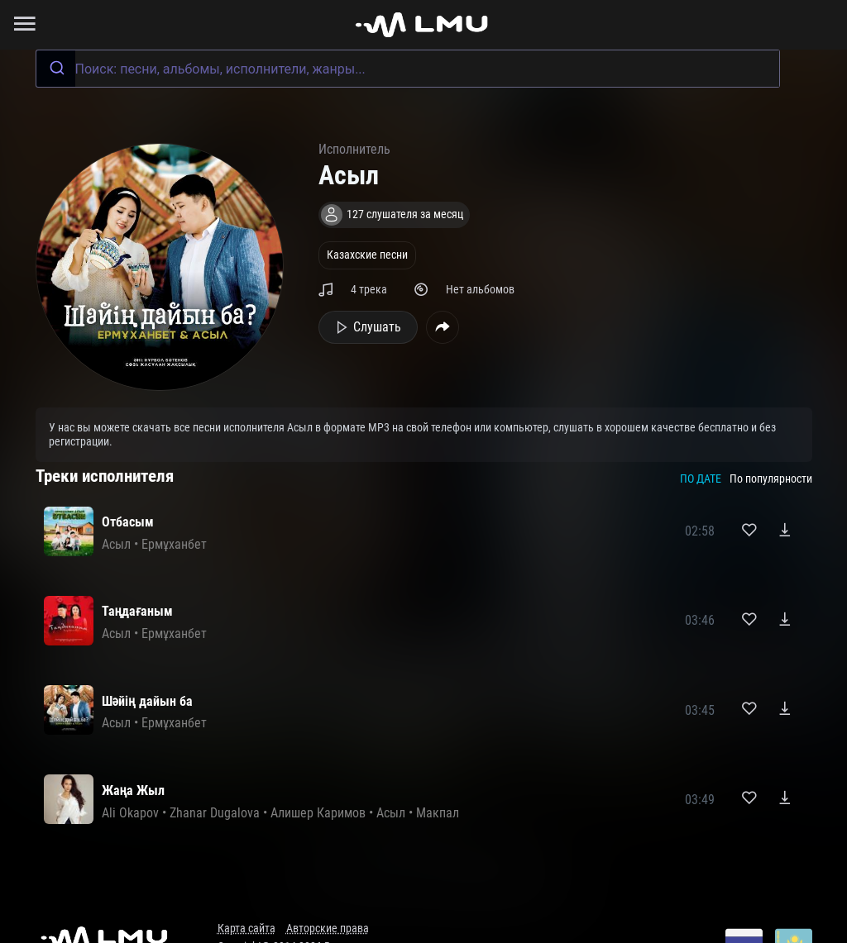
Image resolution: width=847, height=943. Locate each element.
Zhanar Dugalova (215, 813)
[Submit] (55, 68)
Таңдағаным (138, 611)
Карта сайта (246, 929)
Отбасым (128, 522)
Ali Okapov (130, 813)
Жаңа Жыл (133, 790)
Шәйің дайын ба (147, 701)
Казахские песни (367, 255)
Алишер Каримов (318, 813)
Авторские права (327, 929)
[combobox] (408, 69)
